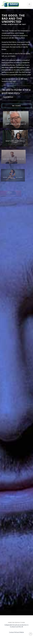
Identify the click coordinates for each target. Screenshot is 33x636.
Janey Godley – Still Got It (12, 122)
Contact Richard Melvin (16, 632)
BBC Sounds (16, 105)
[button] (29, 4)
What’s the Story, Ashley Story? (10, 139)
